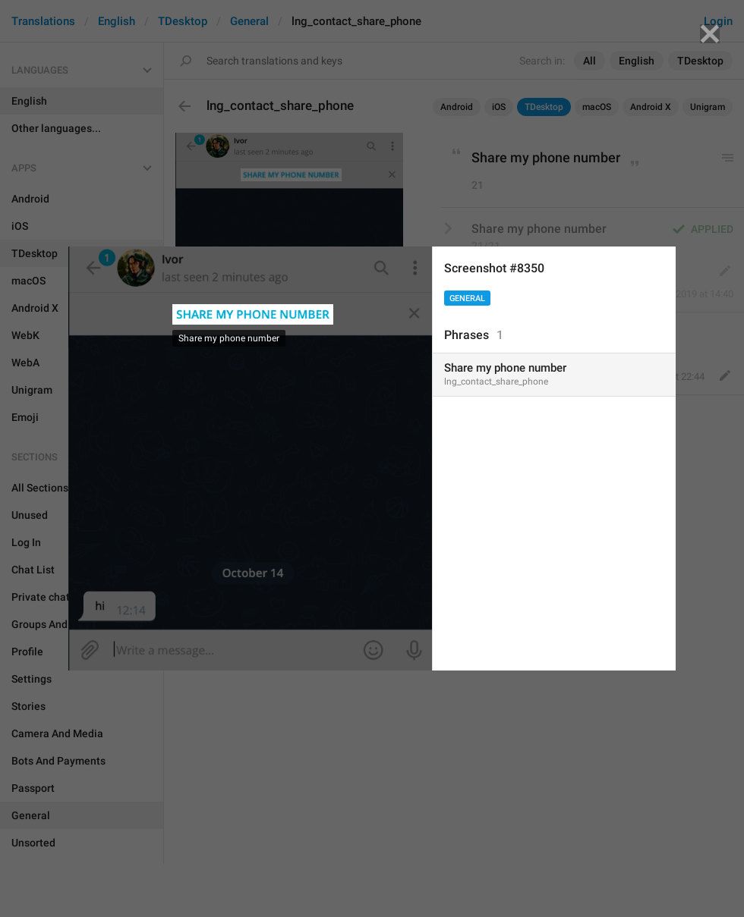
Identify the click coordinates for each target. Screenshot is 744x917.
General (467, 298)
